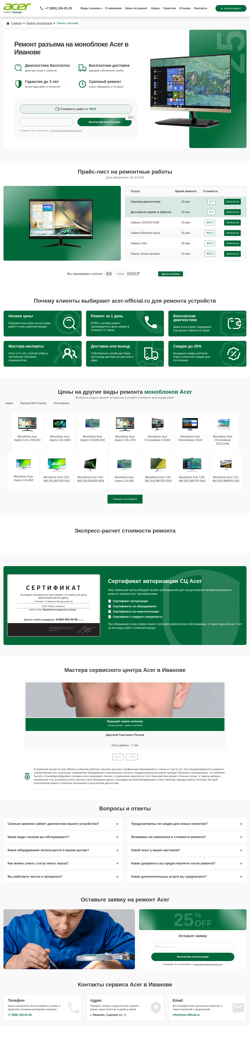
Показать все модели (125, 500)
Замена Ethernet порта (145, 232)
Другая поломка (171, 274)
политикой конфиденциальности (66, 130)
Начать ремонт (231, 8)
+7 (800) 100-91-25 (58, 8)
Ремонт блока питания (145, 253)
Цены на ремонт (136, 8)
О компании (113, 8)
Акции (155, 8)
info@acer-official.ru (186, 1015)
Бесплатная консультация (193, 957)
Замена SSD (139, 243)
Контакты (200, 8)
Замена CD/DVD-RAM (145, 222)
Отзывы (185, 8)
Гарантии (169, 8)
